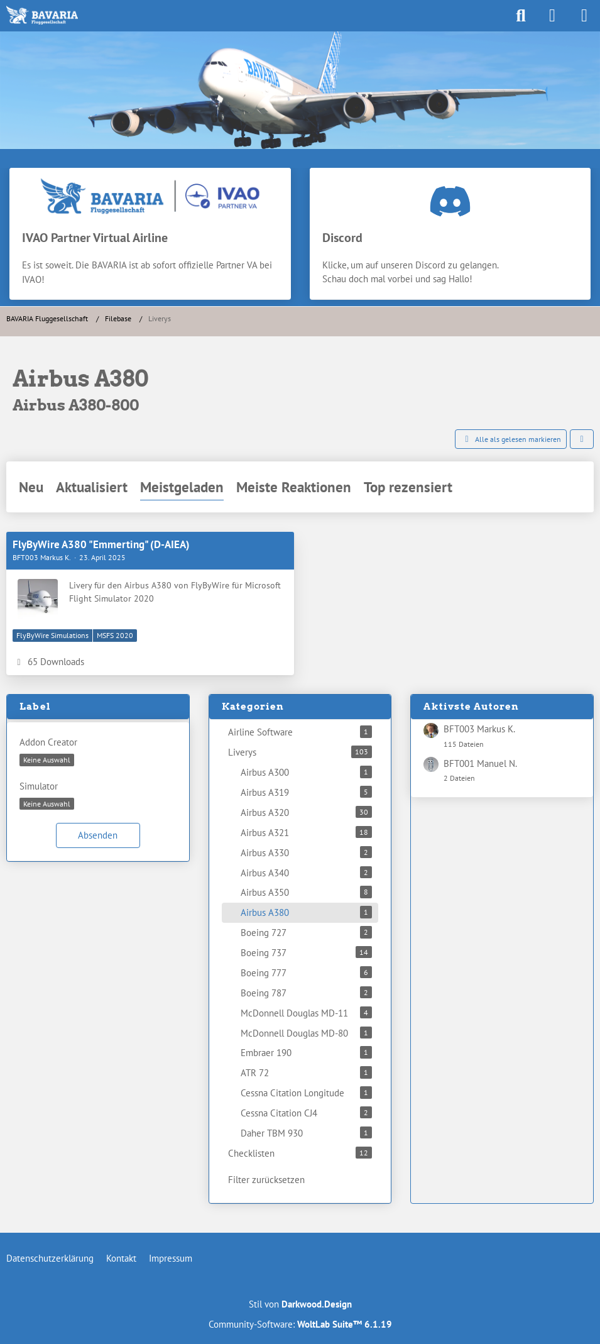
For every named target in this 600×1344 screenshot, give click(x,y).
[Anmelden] (552, 15)
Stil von (300, 1304)
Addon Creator (48, 742)
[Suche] (520, 15)
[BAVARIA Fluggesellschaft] (42, 15)
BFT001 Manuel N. (480, 763)
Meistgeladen (182, 487)
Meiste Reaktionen (293, 487)
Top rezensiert (408, 487)
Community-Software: (300, 1324)
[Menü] (583, 15)
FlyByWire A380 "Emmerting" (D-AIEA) (101, 544)
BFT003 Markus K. (479, 729)
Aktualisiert (92, 487)
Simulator (38, 786)
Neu (31, 487)
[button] (582, 439)
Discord (342, 237)
